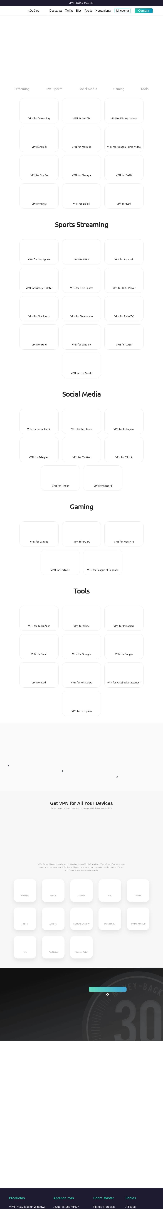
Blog (79, 10)
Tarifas (69, 10)
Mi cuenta (122, 10)
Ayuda (88, 10)
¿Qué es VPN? (33, 12)
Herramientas (103, 10)
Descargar (56, 10)
